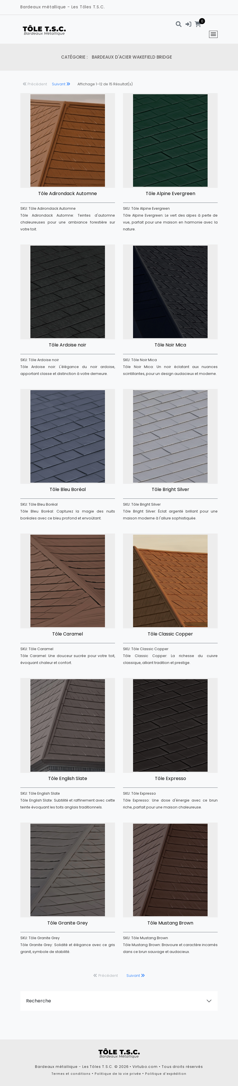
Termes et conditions (71, 1074)
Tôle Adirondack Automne (67, 193)
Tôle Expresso (170, 778)
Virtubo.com (145, 1066)
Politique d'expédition (165, 1074)
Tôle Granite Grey (67, 923)
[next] (61, 84)
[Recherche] (179, 24)
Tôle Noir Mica (170, 345)
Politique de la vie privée (118, 1074)
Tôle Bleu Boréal (68, 489)
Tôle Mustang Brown (170, 923)
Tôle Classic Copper (170, 634)
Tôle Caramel (67, 634)
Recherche (38, 1001)
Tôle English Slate (67, 778)
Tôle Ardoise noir (67, 345)
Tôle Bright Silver (170, 489)
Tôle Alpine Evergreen (170, 193)
